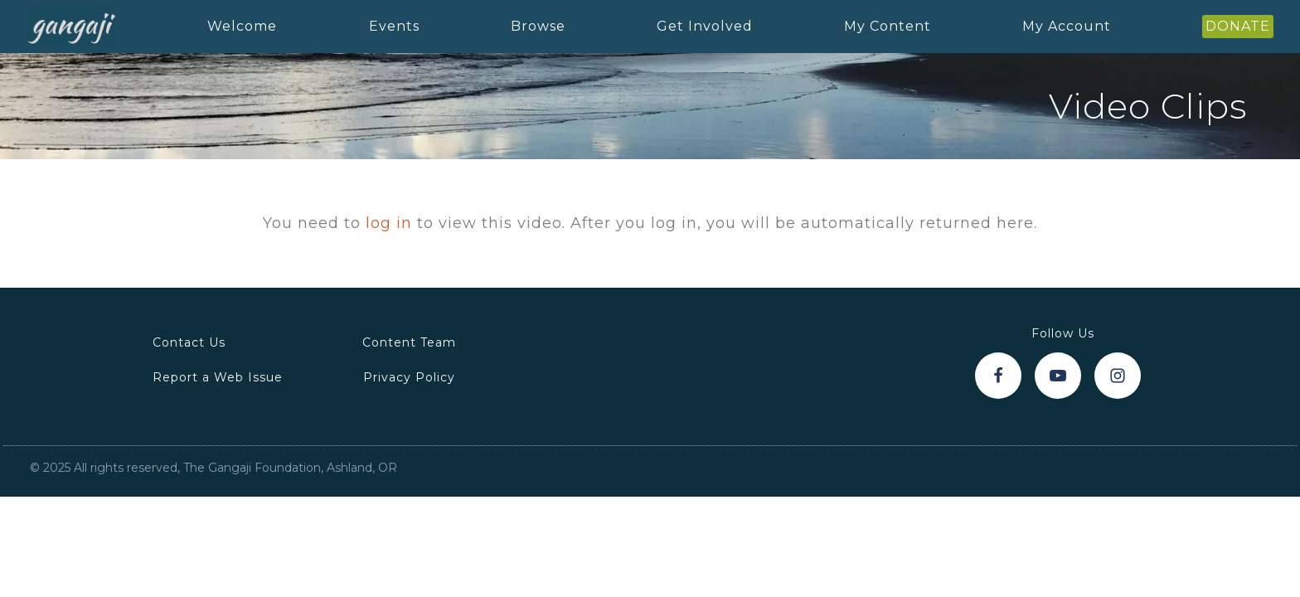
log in (389, 223)
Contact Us (189, 342)
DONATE (1237, 26)
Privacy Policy (409, 377)
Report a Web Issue (218, 377)
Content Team (409, 342)
